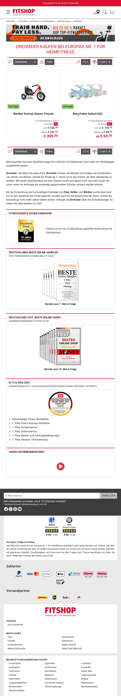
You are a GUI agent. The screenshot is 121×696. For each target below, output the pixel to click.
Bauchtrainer (87, 673)
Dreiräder (78, 21)
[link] (26, 221)
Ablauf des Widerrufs (72, 639)
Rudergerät (14, 658)
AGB (10, 628)
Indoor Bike (86, 662)
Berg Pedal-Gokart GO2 (88, 104)
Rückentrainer (15, 677)
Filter (49, 52)
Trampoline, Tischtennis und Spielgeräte (36, 21)
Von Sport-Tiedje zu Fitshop (20, 533)
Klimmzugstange (53, 677)
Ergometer (50, 654)
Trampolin (86, 658)
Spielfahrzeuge (63, 21)
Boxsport (49, 666)
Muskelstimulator (89, 677)
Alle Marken (14, 687)
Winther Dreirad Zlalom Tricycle (33, 104)
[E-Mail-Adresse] (52, 487)
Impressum (67, 631)
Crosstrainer (15, 654)
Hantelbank (50, 662)
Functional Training (54, 673)
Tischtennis (14, 662)
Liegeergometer (88, 666)
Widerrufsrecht (69, 635)
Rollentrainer (51, 669)
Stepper (85, 669)
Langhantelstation (18, 673)
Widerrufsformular (17, 639)
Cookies (11, 631)
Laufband (86, 654)
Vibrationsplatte (16, 681)
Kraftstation (51, 658)
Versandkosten (15, 635)
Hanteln (12, 666)
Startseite (10, 21)
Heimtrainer (14, 669)
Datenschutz (68, 628)
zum (15, 615)
